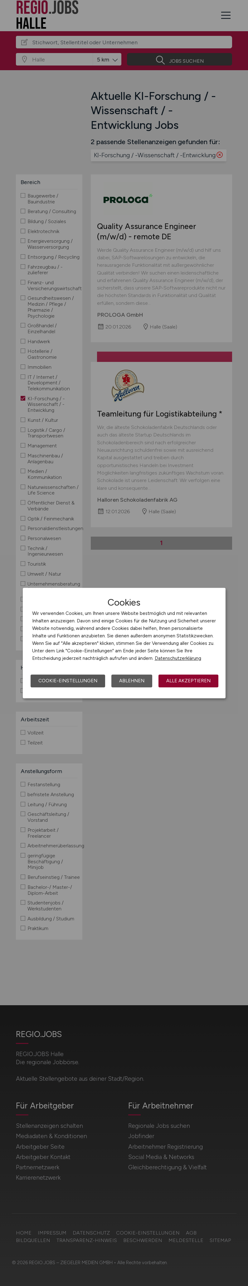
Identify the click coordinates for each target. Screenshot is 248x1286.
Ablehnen (131, 681)
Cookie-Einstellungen (67, 681)
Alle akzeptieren (188, 681)
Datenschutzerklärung (178, 658)
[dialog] (124, 643)
